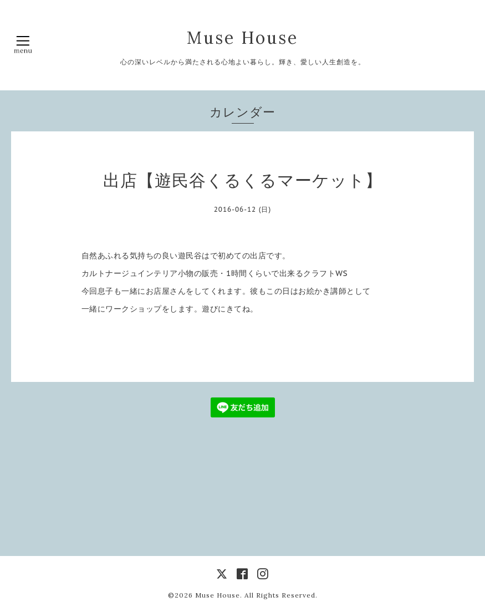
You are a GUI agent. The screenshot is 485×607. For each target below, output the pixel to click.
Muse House (255, 37)
